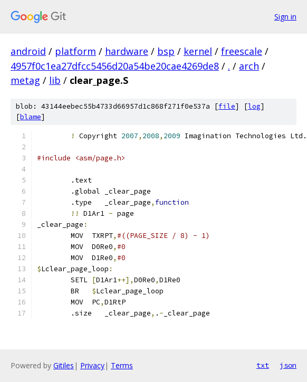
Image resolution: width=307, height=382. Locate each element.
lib (55, 80)
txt (262, 365)
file (226, 106)
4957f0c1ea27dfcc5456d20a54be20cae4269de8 (115, 66)
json (288, 365)
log (254, 106)
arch (249, 66)
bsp (166, 51)
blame (30, 116)
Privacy (92, 365)
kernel (198, 51)
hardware (126, 51)
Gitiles (63, 365)
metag (25, 80)
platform (75, 51)
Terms (122, 365)
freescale (241, 51)
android (28, 51)
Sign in (285, 17)
